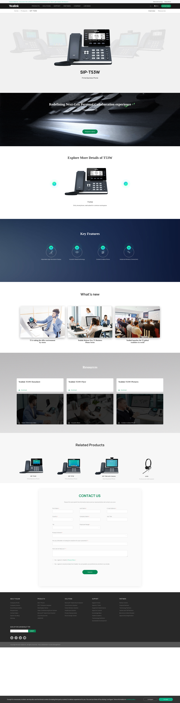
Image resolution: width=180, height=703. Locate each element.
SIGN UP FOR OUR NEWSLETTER (20, 627)
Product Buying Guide (71, 613)
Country (54, 516)
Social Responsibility (16, 608)
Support (57, 6)
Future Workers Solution (71, 608)
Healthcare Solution (70, 610)
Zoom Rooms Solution (71, 605)
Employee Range (84, 524)
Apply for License (97, 610)
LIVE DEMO (87, 6)
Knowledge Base (97, 613)
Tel (53, 524)
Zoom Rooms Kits (42, 615)
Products (36, 6)
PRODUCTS (41, 599)
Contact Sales (166, 6)
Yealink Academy (96, 615)
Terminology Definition (98, 618)
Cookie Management (54, 644)
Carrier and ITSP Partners (126, 610)
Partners (67, 6)
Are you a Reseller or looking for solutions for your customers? (69, 540)
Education (168, 1)
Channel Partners (124, 605)
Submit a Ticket (96, 605)
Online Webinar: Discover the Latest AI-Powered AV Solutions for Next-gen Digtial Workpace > (39, 1)
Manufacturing (158, 1)
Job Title (109, 516)
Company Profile (14, 603)
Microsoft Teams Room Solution (74, 603)
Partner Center (123, 603)
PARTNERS (122, 599)
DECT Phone (41, 603)
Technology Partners (125, 608)
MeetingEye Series (43, 608)
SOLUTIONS (68, 599)
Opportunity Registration (126, 615)
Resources (162, 11)
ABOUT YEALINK (15, 599)
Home (16, 11)
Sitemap (12, 618)
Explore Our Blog (14, 615)
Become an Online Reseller (126, 613)
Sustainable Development (99, 621)
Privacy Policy (71, 560)
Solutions (47, 6)
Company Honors (15, 605)
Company (77, 6)
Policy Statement (43, 644)
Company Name (84, 516)
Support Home (96, 603)
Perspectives (14, 610)
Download (23, 390)
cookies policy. (130, 699)
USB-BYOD (40, 618)
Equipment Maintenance (99, 608)
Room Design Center (71, 615)
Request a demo (90, 132)
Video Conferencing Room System (47, 610)
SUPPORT (95, 599)
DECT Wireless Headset (44, 605)
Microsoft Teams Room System (46, 613)
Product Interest (57, 532)
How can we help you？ (58, 549)
